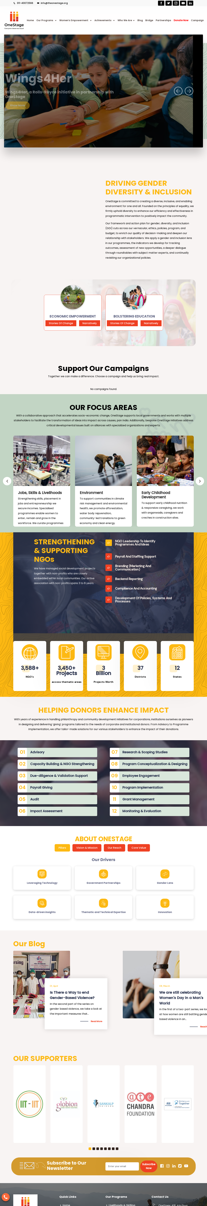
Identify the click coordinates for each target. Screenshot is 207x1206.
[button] (90, 1148)
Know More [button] (25, 105)
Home (30, 20)
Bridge (149, 20)
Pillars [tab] (62, 848)
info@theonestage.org (52, 3)
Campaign (197, 20)
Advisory (37, 752)
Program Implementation (142, 787)
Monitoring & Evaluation (141, 811)
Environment (91, 492)
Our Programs (45, 20)
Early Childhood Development (156, 495)
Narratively (89, 323)
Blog (140, 20)
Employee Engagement (141, 775)
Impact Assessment (46, 811)
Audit (34, 799)
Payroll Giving (41, 787)
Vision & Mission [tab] (87, 848)
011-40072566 (23, 3)
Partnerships (163, 20)
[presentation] (178, 91)
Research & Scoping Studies (145, 752)
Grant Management (138, 799)
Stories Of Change (61, 323)
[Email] (122, 1166)
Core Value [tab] (138, 848)
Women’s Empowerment (74, 20)
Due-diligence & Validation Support (59, 775)
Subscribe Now (148, 1166)
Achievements (103, 20)
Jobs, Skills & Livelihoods (40, 492)
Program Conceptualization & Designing (154, 764)
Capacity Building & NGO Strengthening (62, 764)
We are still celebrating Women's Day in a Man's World (181, 998)
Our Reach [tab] (114, 848)
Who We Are (125, 20)
